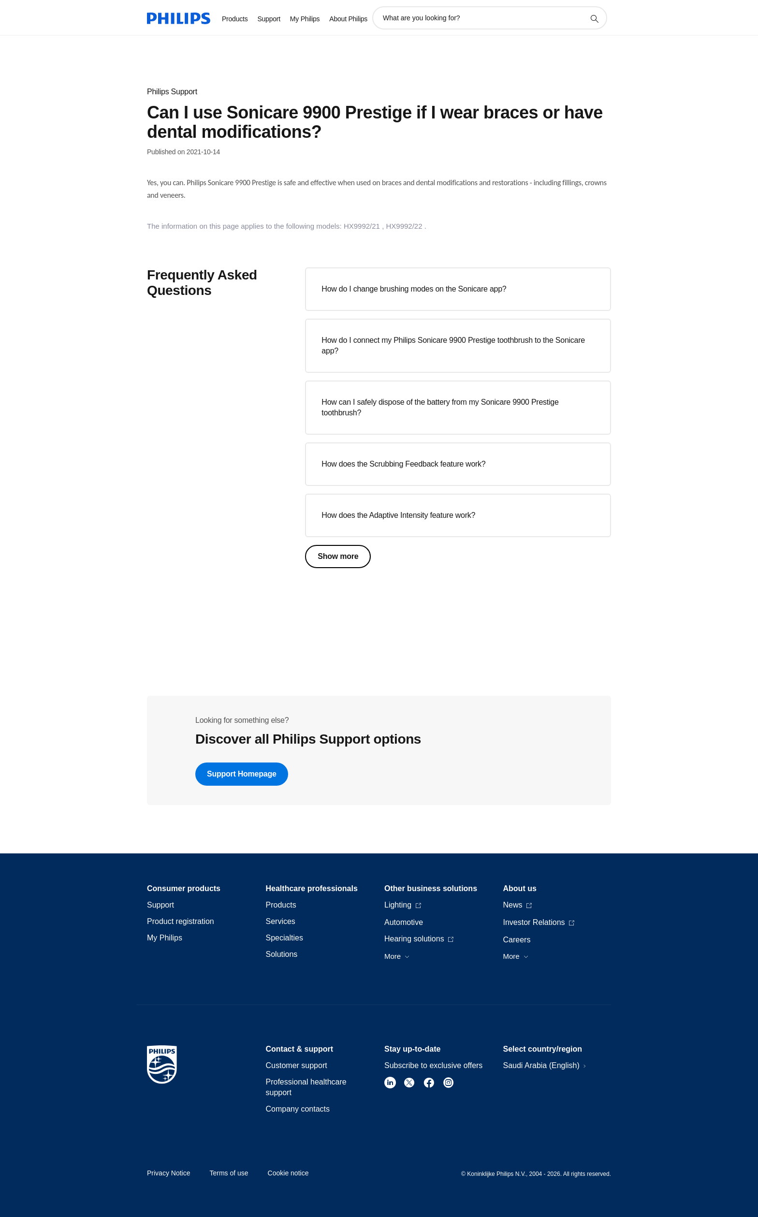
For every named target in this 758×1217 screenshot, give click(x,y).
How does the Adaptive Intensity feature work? (398, 515)
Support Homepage (242, 774)
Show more (338, 556)
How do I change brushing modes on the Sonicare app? (413, 289)
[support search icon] (594, 18)
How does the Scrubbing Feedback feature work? (403, 464)
